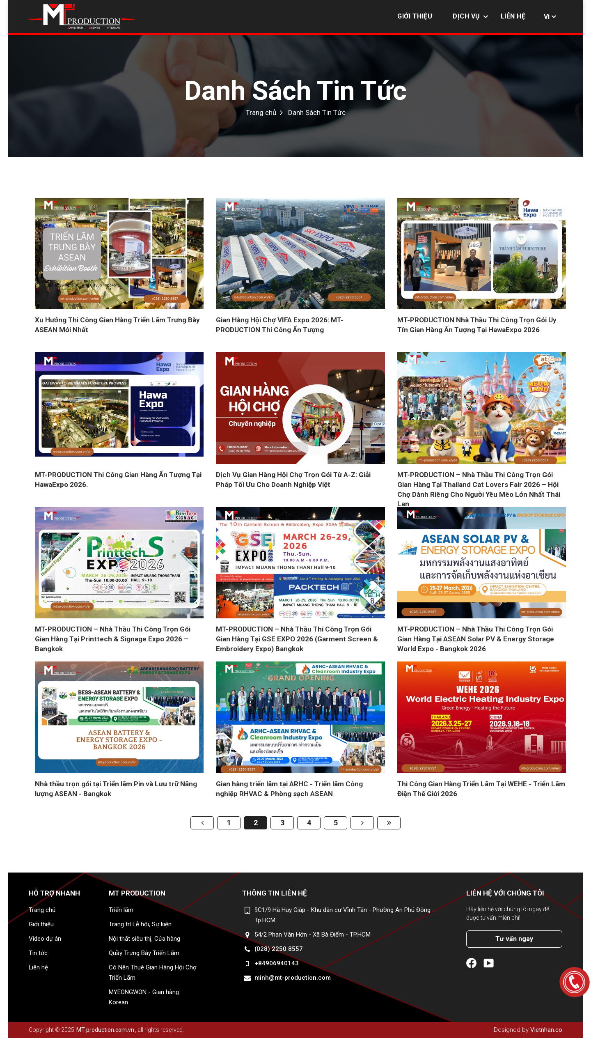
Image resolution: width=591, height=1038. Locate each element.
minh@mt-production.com (292, 977)
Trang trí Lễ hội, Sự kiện (140, 924)
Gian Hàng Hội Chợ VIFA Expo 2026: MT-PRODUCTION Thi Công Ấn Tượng (280, 325)
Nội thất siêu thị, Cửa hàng (144, 938)
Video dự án (45, 938)
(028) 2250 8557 (278, 949)
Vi (547, 17)
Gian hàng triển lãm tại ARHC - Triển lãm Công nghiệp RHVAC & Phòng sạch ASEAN (289, 789)
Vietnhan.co (546, 1029)
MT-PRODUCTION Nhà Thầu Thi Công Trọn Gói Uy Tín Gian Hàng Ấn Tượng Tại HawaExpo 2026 (477, 325)
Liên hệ (513, 16)
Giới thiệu (414, 16)
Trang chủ (42, 910)
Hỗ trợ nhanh (54, 893)
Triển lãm (121, 910)
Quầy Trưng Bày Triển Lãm (144, 953)
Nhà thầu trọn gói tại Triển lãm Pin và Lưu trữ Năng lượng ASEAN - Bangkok (116, 789)
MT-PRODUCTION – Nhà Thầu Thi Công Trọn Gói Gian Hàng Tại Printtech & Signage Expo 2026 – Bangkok (112, 639)
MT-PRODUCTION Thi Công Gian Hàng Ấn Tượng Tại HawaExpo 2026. (118, 480)
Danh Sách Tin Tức (295, 90)
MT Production (137, 893)
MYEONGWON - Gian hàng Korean (144, 997)
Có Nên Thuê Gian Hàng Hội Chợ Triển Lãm (153, 972)
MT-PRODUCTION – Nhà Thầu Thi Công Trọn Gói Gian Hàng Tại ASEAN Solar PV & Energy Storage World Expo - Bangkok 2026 (475, 639)
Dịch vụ (466, 16)
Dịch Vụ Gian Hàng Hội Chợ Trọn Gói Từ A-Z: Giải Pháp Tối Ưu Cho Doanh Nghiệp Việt (293, 480)
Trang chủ (261, 112)
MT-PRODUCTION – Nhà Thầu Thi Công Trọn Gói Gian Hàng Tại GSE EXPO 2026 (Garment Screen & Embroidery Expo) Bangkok (297, 639)
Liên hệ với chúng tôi (505, 893)
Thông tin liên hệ (274, 893)
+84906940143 (276, 963)
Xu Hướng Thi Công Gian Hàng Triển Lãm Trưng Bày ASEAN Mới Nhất (117, 325)
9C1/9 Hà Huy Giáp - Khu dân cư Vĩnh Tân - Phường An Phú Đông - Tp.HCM (344, 915)
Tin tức (38, 953)
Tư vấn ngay (514, 939)
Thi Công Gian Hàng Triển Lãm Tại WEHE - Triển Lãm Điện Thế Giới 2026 (481, 789)
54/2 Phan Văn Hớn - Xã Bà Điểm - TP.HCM (312, 934)
